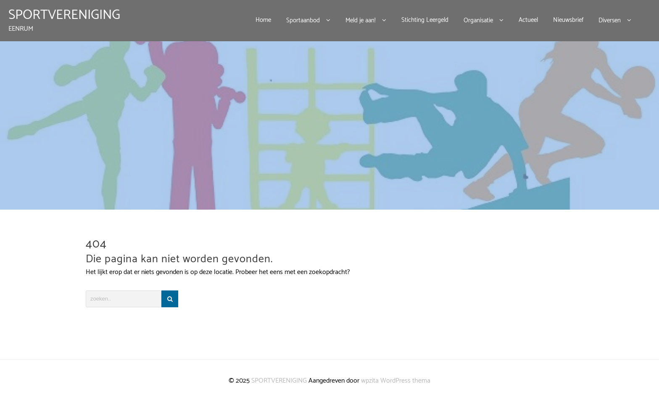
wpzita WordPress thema (395, 380)
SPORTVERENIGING (64, 15)
